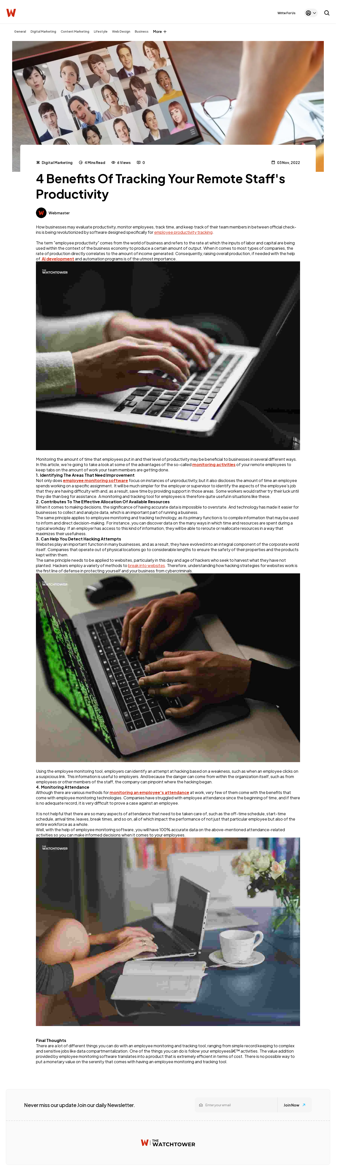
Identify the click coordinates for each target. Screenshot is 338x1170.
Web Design (121, 31)
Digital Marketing (43, 31)
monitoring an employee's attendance (149, 792)
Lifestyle (101, 31)
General (20, 31)
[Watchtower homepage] (168, 1142)
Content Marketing (75, 31)
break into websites (146, 565)
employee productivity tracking (183, 232)
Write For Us (286, 13)
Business (142, 31)
